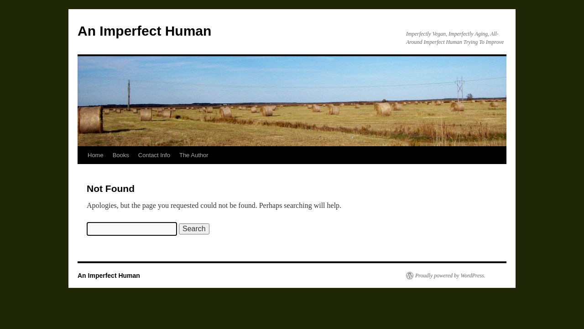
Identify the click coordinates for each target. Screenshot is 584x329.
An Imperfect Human (144, 30)
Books (121, 155)
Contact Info (154, 155)
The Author (194, 155)
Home (96, 155)
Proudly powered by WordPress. (450, 275)
